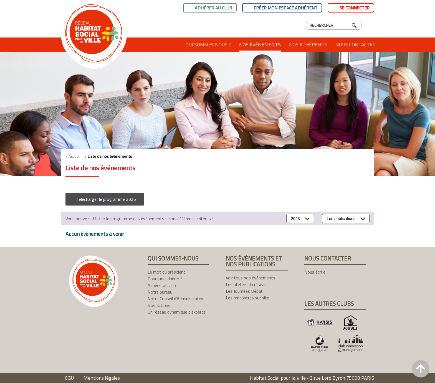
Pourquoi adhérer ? (165, 278)
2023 (295, 218)
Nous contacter (355, 44)
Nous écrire (314, 272)
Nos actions (159, 305)
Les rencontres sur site (247, 297)
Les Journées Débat (244, 291)
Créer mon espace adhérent (285, 7)
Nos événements (260, 44)
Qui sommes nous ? (208, 44)
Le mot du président (166, 272)
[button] (104, 199)
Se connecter (354, 7)
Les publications (341, 218)
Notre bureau (160, 292)
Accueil (171, 44)
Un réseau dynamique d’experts (177, 312)
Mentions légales (102, 378)
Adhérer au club (213, 7)
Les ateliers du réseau (246, 284)
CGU (69, 378)
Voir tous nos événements (250, 277)
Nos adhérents (308, 44)
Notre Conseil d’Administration (176, 298)
